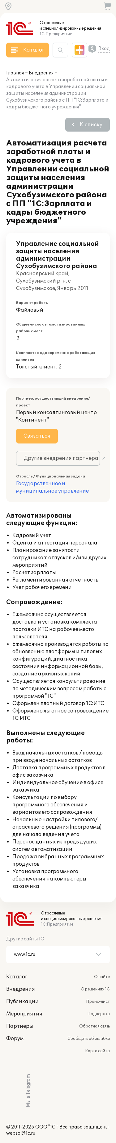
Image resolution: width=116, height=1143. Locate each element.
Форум (15, 1039)
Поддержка (98, 1013)
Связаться (37, 436)
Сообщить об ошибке (88, 1038)
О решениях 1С (95, 989)
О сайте (102, 976)
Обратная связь (94, 1026)
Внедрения (41, 73)
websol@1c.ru (20, 1133)
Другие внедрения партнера (61, 458)
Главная (15, 73)
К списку (91, 125)
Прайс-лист (98, 1001)
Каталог (16, 977)
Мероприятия (24, 1014)
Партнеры (19, 1026)
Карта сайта (97, 1050)
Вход (104, 48)
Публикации (22, 1001)
